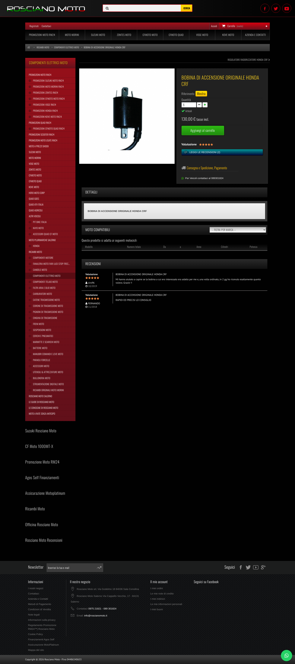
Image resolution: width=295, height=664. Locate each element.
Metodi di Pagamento (39, 604)
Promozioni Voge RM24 (44, 104)
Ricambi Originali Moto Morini (48, 390)
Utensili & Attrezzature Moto (47, 372)
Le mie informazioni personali (166, 604)
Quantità (186, 99)
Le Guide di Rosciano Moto (41, 402)
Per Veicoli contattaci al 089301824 (204, 178)
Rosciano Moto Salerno (40, 396)
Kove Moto (228, 35)
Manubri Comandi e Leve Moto (47, 354)
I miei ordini (156, 588)
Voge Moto (202, 35)
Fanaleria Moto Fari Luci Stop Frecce (51, 264)
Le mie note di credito (162, 593)
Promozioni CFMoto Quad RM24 (48, 128)
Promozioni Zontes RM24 (45, 92)
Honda (36, 246)
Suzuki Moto (98, 35)
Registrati (34, 26)
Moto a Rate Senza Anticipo (42, 413)
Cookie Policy (35, 634)
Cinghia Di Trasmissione (44, 318)
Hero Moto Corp (37, 193)
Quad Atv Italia (36, 204)
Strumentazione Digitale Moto (48, 384)
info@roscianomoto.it (95, 615)
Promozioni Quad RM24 (40, 122)
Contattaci (46, 26)
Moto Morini (72, 35)
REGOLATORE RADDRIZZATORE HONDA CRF (249, 59)
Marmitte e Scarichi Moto (45, 342)
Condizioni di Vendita (39, 609)
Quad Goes (34, 198)
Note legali (34, 614)
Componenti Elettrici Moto (46, 276)
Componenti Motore (42, 258)
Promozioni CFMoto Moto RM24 (48, 98)
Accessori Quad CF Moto (45, 234)
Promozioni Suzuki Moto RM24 (48, 80)
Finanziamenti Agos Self (41, 639)
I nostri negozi (35, 588)
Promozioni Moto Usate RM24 (43, 140)
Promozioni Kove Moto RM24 (47, 116)
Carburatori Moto (42, 294)
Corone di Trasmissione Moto (47, 306)
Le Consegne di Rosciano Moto (43, 408)
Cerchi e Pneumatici (42, 336)
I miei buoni (156, 609)
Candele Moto (39, 270)
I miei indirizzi (157, 598)
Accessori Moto (40, 366)
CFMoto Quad (176, 35)
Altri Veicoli (35, 216)
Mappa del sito (36, 650)
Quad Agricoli (36, 210)
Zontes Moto (124, 35)
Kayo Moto (38, 228)
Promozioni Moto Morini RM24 (48, 86)
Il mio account (159, 581)
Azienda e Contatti (255, 35)
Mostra (201, 93)
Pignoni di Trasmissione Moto (47, 312)
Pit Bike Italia (39, 222)
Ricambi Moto (35, 252)
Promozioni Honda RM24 (45, 110)
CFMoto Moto (150, 35)
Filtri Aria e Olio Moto (43, 288)
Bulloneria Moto (41, 378)
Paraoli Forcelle (41, 360)
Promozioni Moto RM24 (42, 35)
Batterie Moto (39, 348)
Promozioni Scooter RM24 (41, 134)
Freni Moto (38, 324)
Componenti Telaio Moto (45, 282)
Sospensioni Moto (41, 330)
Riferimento (188, 93)
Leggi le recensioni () (204, 152)
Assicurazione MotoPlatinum (43, 644)
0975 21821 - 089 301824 (102, 608)
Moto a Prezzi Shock (39, 146)
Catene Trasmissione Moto (46, 300)
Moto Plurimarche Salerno (42, 240)
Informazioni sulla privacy (42, 619)
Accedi (214, 26)
